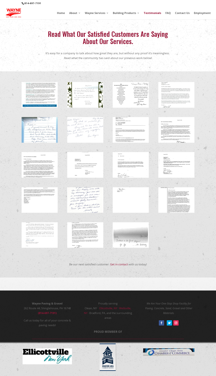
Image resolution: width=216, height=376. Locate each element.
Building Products (124, 13)
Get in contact (119, 264)
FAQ (168, 13)
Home (61, 13)
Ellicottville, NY (108, 308)
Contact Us (182, 13)
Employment (202, 13)
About (73, 13)
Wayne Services (95, 13)
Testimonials (152, 13)
